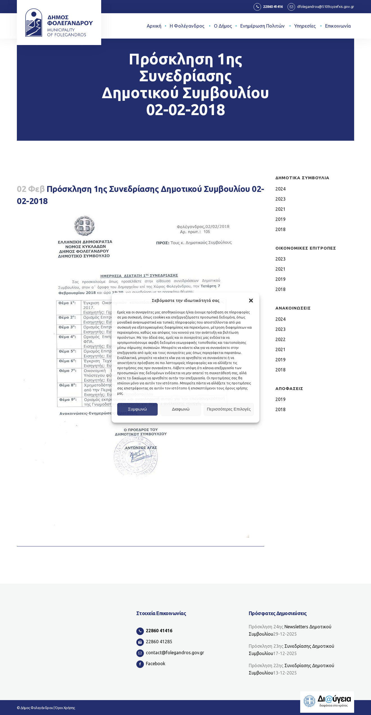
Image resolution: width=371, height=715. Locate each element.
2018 (281, 229)
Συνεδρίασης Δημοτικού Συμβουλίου (291, 650)
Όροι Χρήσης (65, 708)
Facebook (155, 663)
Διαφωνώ (181, 409)
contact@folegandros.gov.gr (175, 652)
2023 (281, 198)
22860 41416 (273, 6)
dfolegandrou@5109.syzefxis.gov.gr (325, 6)
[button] (251, 300)
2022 (281, 339)
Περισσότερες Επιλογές (229, 409)
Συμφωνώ (137, 409)
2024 (281, 188)
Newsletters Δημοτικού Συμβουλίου (290, 630)
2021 (281, 209)
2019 (281, 219)
